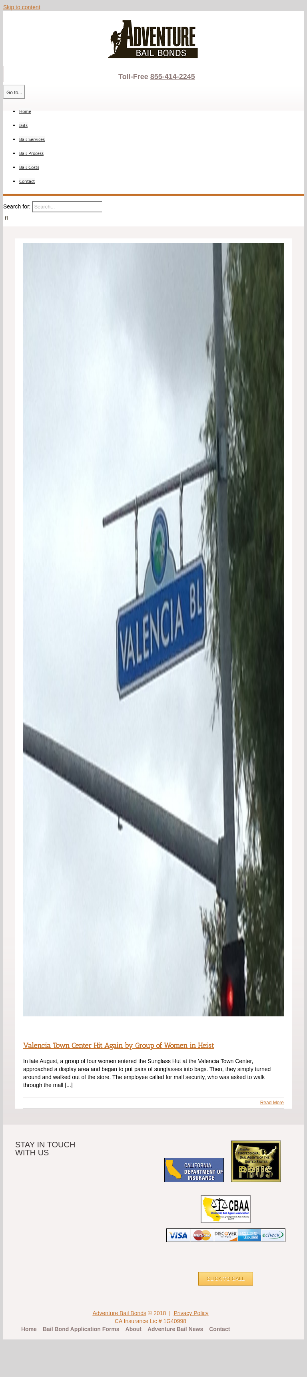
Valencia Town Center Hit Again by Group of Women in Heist (118, 1045)
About (134, 1329)
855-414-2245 (172, 77)
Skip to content (21, 7)
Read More (272, 1102)
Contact (219, 1329)
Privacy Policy (190, 1313)
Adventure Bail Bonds (119, 1313)
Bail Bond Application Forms (81, 1329)
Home (29, 1329)
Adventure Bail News (175, 1329)
